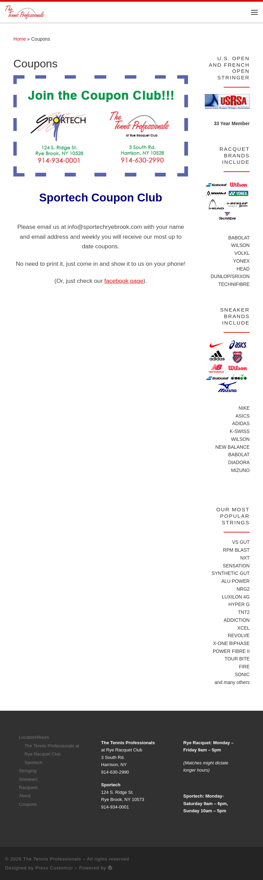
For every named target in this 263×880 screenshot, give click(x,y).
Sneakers (28, 779)
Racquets (28, 787)
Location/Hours (34, 736)
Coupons (28, 803)
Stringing (27, 770)
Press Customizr (54, 867)
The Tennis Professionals (52, 858)
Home (19, 39)
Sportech (33, 762)
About (24, 795)
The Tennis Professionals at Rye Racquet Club (52, 749)
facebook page (123, 280)
